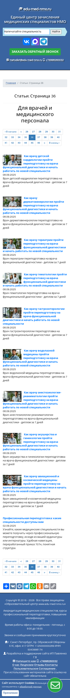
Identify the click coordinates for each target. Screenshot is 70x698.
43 (19, 143)
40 (58, 137)
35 (25, 137)
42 (12, 143)
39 (51, 137)
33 (12, 137)
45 (32, 143)
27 (33, 132)
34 (19, 137)
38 (45, 137)
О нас (15, 665)
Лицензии (27, 665)
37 (38, 137)
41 (6, 143)
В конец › (54, 143)
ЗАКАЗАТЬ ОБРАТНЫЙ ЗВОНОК (35, 51)
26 (27, 132)
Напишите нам (26, 661)
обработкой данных (30, 687)
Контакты (51, 665)
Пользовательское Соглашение (34, 668)
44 (25, 143)
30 (53, 132)
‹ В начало (10, 132)
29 (46, 132)
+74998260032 (55, 60)
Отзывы (39, 665)
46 (38, 143)
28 (40, 132)
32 (6, 137)
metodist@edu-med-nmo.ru (26, 60)
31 (59, 132)
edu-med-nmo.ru (35, 9)
